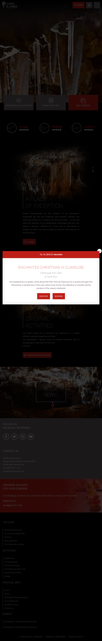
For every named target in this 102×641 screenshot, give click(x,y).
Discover (43, 296)
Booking (59, 296)
